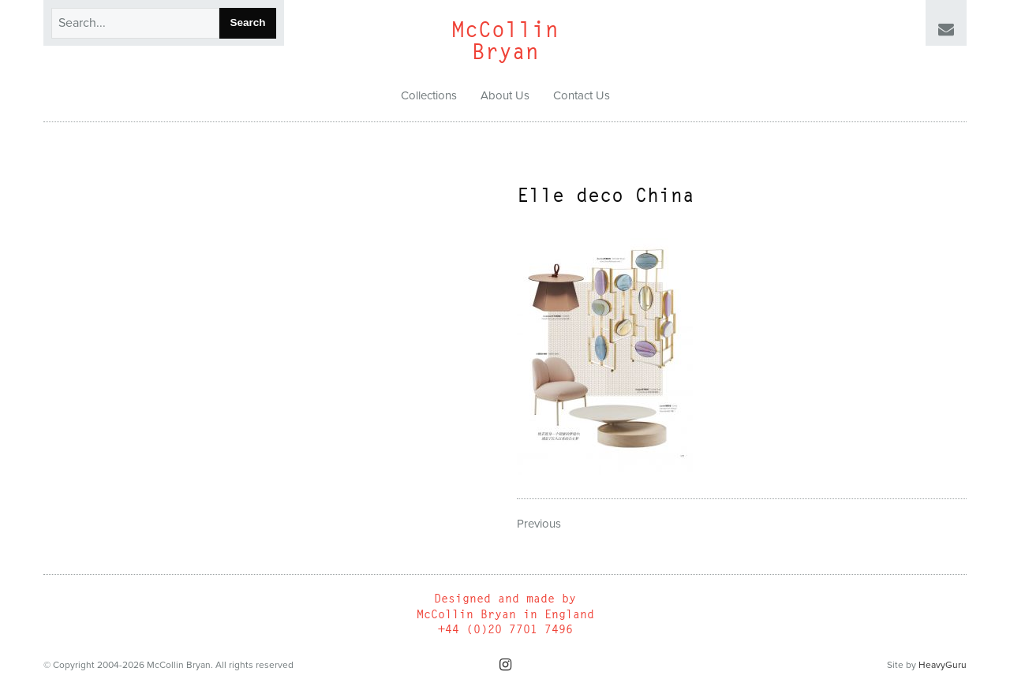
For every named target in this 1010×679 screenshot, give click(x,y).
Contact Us (581, 95)
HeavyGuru (942, 664)
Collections (429, 95)
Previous (539, 524)
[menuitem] (429, 96)
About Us (505, 95)
